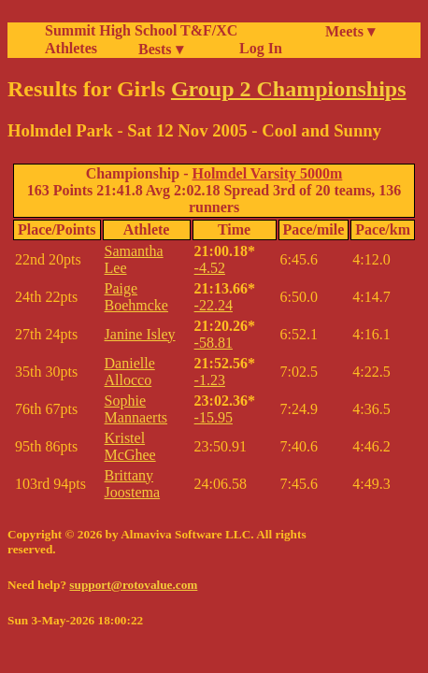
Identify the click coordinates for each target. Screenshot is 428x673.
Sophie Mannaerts (136, 409)
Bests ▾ (160, 49)
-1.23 (209, 380)
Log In (257, 48)
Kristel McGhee (130, 446)
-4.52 (209, 268)
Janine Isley (140, 334)
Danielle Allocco (130, 371)
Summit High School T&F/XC (141, 30)
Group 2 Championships (289, 89)
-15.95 (213, 417)
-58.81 (213, 343)
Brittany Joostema (133, 483)
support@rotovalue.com (133, 585)
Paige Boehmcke (136, 296)
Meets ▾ (350, 31)
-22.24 (213, 305)
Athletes (71, 48)
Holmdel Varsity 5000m (267, 173)
